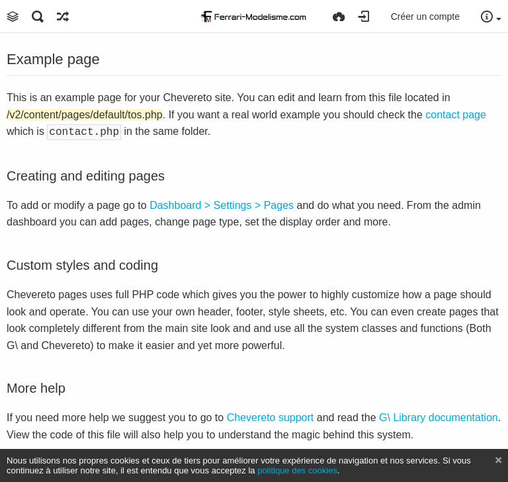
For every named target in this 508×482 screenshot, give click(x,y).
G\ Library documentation (438, 416)
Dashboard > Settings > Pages (221, 204)
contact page (455, 114)
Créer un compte (425, 16)
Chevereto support (270, 416)
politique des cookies (297, 470)
